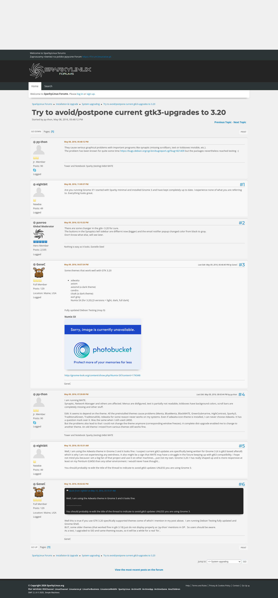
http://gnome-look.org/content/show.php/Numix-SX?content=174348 (102, 375)
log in (80, 93)
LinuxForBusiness (90, 589)
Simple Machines (52, 592)
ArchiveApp (147, 589)
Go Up (34, 547)
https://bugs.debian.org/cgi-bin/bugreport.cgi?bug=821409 (152, 150)
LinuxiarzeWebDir (108, 589)
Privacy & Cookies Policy (219, 585)
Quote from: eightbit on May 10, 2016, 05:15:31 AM (92, 490)
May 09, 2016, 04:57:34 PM (76, 264)
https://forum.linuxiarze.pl (96, 56)
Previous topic (222, 122)
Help (188, 585)
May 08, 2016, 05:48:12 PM (76, 141)
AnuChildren (174, 589)
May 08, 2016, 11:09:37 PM (76, 184)
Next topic (239, 122)
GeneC (40, 264)
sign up (91, 93)
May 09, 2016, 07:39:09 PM (76, 394)
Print (243, 131)
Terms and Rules (199, 585)
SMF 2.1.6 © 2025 (36, 592)
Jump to (202, 561)
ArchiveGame (160, 589)
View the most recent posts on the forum (139, 569)
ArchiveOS (136, 589)
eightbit (42, 184)
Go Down (36, 131)
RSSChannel (48, 589)
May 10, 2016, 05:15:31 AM (76, 445)
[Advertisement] (106, 25)
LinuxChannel (61, 589)
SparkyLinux (124, 589)
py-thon (41, 142)
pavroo (41, 222)
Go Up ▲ (246, 585)
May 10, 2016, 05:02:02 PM (76, 483)
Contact (236, 585)
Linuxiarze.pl (75, 589)
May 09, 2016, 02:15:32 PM (76, 222)
